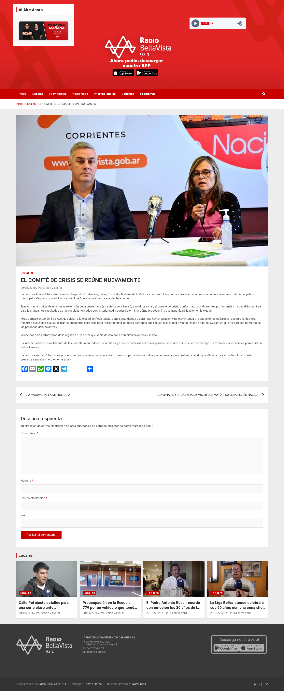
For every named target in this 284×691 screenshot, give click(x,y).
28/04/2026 (26, 613)
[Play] (195, 24)
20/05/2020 (28, 287)
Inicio (22, 94)
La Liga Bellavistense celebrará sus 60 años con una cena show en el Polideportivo (237, 607)
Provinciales (57, 94)
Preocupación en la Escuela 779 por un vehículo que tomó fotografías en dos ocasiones (108, 607)
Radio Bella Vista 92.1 (52, 684)
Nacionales (80, 94)
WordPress (139, 684)
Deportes (127, 94)
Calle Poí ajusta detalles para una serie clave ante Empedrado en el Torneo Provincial (44, 609)
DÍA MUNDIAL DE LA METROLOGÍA (48, 395)
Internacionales (105, 94)
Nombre (27, 480)
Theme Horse (93, 684)
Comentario (29, 433)
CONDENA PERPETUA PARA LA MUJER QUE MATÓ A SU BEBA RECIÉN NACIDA (207, 395)
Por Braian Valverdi (50, 287)
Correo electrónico (34, 498)
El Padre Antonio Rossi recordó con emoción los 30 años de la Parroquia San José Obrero (173, 607)
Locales (37, 94)
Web (23, 515)
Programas (147, 94)
